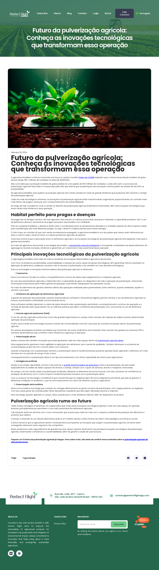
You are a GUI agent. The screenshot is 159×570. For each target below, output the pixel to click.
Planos (57, 13)
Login (96, 13)
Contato (82, 13)
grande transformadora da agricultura (81, 365)
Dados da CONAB (86, 177)
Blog (69, 13)
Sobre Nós (42, 13)
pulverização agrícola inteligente (84, 245)
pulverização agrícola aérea (110, 340)
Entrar (108, 13)
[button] (143, 13)
